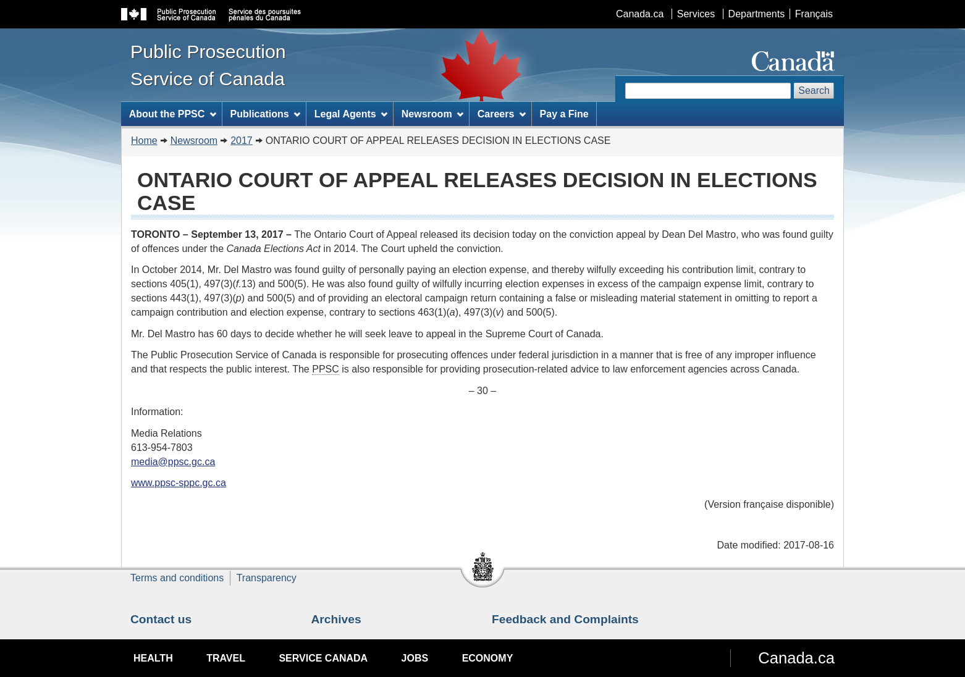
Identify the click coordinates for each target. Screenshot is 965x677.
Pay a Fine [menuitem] (564, 114)
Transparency (267, 578)
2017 (241, 140)
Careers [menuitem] (502, 114)
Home (144, 140)
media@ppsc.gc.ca (173, 461)
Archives (336, 619)
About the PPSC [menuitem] (173, 114)
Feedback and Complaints (565, 619)
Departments (756, 14)
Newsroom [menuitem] (433, 114)
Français (814, 14)
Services (696, 14)
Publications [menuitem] (265, 114)
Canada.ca (640, 14)
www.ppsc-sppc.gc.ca (178, 482)
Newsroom (194, 140)
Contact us (161, 619)
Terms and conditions (177, 578)
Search (814, 90)
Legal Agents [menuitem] (351, 114)
